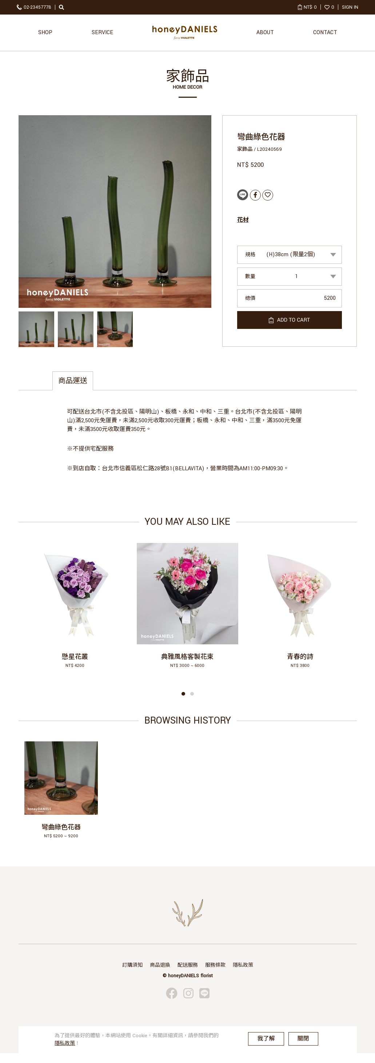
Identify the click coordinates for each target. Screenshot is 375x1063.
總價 (250, 298)
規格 (250, 254)
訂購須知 (132, 965)
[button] (183, 693)
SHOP (45, 32)
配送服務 (187, 965)
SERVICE (102, 32)
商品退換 (160, 965)
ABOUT (265, 32)
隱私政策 (243, 965)
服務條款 (215, 965)
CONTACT (325, 32)
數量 (250, 276)
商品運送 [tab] (72, 381)
